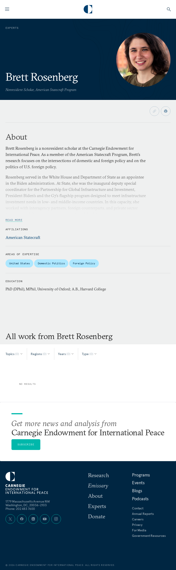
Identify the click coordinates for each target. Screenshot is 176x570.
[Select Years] (66, 354)
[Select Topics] (14, 354)
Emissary (98, 485)
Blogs (137, 490)
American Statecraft (23, 237)
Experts (97, 506)
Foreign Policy (84, 263)
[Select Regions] (41, 354)
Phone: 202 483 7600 (20, 509)
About (95, 495)
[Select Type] (89, 354)
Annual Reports (143, 514)
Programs (141, 475)
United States (19, 263)
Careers (137, 519)
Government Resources (149, 536)
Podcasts (140, 498)
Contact (137, 508)
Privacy (137, 525)
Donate (96, 516)
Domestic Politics (51, 263)
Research (98, 475)
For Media (139, 530)
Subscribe (25, 444)
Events (138, 482)
